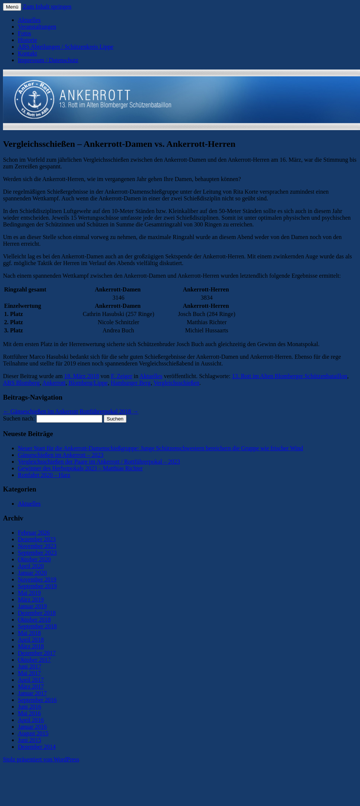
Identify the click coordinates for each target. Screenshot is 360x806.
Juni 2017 (29, 666)
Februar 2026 (34, 532)
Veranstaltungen (37, 26)
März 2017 (31, 686)
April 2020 (31, 566)
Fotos (24, 33)
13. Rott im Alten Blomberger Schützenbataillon (289, 376)
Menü (12, 7)
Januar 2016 (32, 726)
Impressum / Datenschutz (48, 60)
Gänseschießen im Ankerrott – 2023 (60, 455)
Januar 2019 (32, 606)
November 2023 (37, 546)
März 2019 (31, 599)
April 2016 (31, 720)
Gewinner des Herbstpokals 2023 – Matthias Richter (80, 468)
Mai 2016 (29, 713)
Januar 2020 (32, 573)
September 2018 (37, 626)
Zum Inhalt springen (47, 6)
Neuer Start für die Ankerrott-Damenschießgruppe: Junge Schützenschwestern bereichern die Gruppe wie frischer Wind (160, 448)
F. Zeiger (121, 376)
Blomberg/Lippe (87, 383)
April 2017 (31, 680)
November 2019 (37, 579)
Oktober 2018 (34, 619)
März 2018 (31, 646)
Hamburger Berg (131, 383)
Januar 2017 (32, 693)
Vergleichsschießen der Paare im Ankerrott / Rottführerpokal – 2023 (99, 461)
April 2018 (31, 639)
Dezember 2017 (37, 653)
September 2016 (37, 700)
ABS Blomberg (21, 383)
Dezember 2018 (37, 613)
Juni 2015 (29, 740)
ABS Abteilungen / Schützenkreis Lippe (65, 46)
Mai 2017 (29, 673)
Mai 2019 (29, 593)
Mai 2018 (29, 633)
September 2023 (37, 552)
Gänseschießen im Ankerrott (40, 411)
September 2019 (37, 586)
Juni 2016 (29, 706)
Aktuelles (29, 20)
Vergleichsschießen (176, 383)
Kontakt (27, 53)
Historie (27, 40)
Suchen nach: (19, 418)
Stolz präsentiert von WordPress (41, 759)
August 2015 (33, 733)
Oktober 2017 (34, 660)
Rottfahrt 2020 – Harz (44, 475)
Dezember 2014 (37, 747)
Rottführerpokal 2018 (109, 411)
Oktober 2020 (34, 559)
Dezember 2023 (37, 539)
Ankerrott (53, 383)
